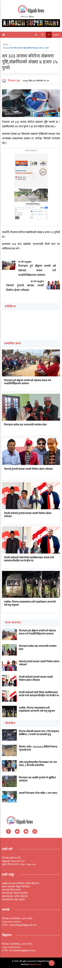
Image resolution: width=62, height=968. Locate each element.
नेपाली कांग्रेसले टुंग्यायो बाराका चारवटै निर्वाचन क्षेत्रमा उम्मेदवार (27, 514)
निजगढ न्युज (14, 81)
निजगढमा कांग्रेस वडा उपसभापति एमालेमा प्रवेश (25, 425)
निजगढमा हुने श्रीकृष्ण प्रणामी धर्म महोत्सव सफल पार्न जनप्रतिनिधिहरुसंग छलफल (27, 382)
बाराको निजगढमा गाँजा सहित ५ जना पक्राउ (38, 793)
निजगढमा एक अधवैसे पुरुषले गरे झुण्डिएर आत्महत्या (37, 779)
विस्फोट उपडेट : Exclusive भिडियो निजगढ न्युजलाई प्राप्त (38, 748)
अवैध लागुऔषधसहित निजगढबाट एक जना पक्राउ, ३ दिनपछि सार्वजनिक (38, 763)
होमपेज (5, 44)
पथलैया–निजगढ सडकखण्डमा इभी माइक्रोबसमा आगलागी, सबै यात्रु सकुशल (30, 603)
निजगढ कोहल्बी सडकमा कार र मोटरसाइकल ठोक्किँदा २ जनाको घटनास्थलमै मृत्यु (39, 733)
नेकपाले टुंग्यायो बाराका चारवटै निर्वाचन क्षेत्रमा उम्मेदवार (28, 469)
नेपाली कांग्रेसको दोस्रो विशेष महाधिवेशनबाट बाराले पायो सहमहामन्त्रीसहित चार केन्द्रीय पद (29, 559)
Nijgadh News (35, 964)
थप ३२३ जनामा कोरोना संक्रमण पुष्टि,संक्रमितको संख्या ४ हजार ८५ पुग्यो (26, 48)
